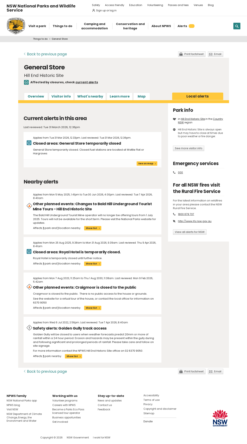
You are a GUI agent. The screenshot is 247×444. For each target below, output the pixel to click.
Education (135, 5)
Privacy (148, 404)
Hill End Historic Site (193, 119)
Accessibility (151, 395)
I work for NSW (101, 437)
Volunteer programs (65, 400)
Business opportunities (66, 417)
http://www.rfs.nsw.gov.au (194, 221)
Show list (91, 228)
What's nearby (90, 96)
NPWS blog (13, 405)
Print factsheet (194, 54)
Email (217, 54)
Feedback (104, 409)
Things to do (40, 38)
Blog (211, 5)
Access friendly (114, 5)
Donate (148, 421)
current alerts (86, 82)
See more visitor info (188, 148)
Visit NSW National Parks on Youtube (28, 437)
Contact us (105, 405)
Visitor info (61, 96)
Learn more (120, 96)
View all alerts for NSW (190, 232)
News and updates (110, 400)
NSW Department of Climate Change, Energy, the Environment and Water (24, 417)
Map (142, 96)
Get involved (60, 422)
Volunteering (155, 5)
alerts (197, 96)
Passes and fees (178, 5)
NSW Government (78, 437)
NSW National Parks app (22, 400)
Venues (198, 5)
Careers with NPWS (64, 405)
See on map (145, 163)
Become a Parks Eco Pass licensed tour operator (68, 411)
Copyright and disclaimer (159, 409)
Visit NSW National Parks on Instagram (19, 437)
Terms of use (151, 400)
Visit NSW (12, 409)
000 (180, 172)
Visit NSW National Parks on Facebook (10, 437)
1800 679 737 (186, 214)
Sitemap (148, 413)
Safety (96, 5)
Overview (36, 96)
